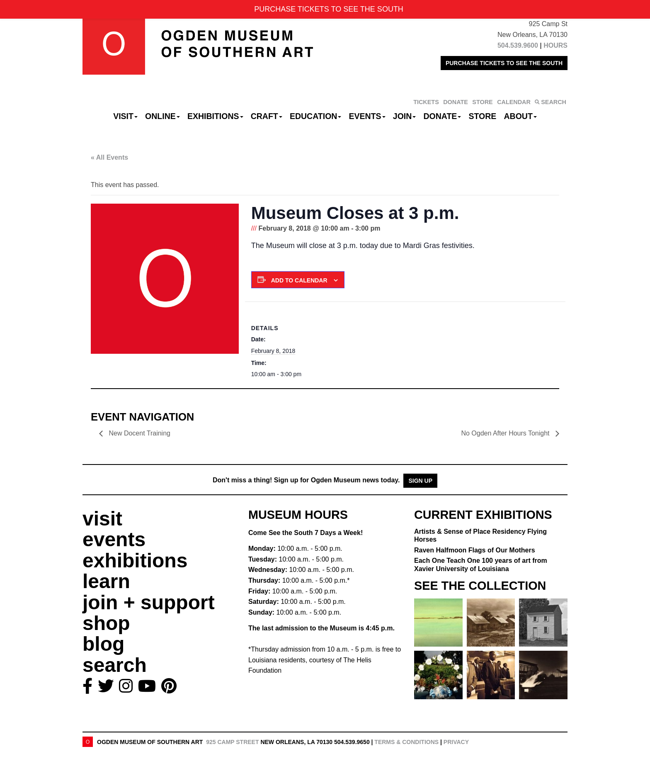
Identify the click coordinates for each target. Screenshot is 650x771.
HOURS (555, 45)
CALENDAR (514, 102)
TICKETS (426, 102)
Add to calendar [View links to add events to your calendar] (299, 280)
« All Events (109, 157)
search (114, 665)
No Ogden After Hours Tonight (506, 433)
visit (102, 519)
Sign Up (420, 480)
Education (315, 116)
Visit (125, 116)
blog (103, 644)
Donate (442, 116)
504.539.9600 (517, 45)
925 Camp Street (232, 742)
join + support (148, 602)
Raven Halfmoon (474, 550)
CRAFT (266, 116)
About (520, 116)
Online (162, 116)
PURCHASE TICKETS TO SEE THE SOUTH (504, 63)
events (114, 539)
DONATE (455, 102)
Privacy (456, 742)
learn (106, 581)
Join (404, 116)
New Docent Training (138, 433)
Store (483, 116)
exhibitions (134, 561)
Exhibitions (215, 116)
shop (106, 623)
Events (367, 116)
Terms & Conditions (406, 742)
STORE (482, 102)
